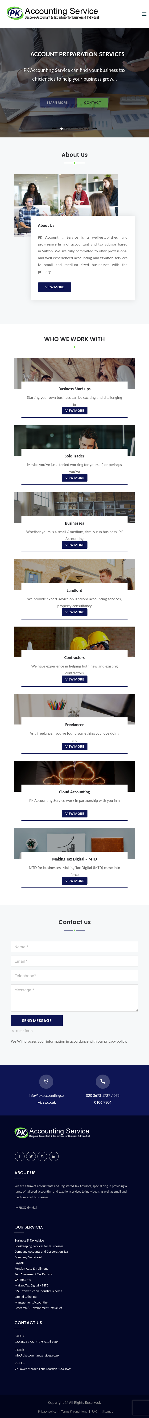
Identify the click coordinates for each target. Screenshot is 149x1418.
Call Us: (20, 1336)
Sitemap (107, 1411)
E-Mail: (19, 1350)
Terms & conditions (74, 1411)
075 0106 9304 (48, 1342)
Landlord (74, 590)
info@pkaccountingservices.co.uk (37, 1355)
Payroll (19, 1263)
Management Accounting (31, 1302)
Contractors (74, 657)
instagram (42, 1156)
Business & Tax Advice (29, 1240)
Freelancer (74, 724)
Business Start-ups (74, 388)
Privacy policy (47, 1411)
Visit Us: (20, 1363)
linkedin (54, 1156)
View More (54, 287)
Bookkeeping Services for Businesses (39, 1246)
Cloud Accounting (74, 792)
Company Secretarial (28, 1257)
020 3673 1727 (24, 1342)
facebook (20, 1156)
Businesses (74, 523)
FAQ (94, 1411)
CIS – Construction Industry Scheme (38, 1291)
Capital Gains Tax (26, 1297)
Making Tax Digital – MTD (74, 859)
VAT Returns (23, 1280)
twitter (31, 1156)
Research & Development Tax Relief (38, 1308)
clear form (22, 1030)
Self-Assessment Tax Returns (34, 1274)
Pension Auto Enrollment (31, 1269)
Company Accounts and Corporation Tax (41, 1252)
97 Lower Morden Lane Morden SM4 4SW (43, 1369)
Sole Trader (74, 456)
